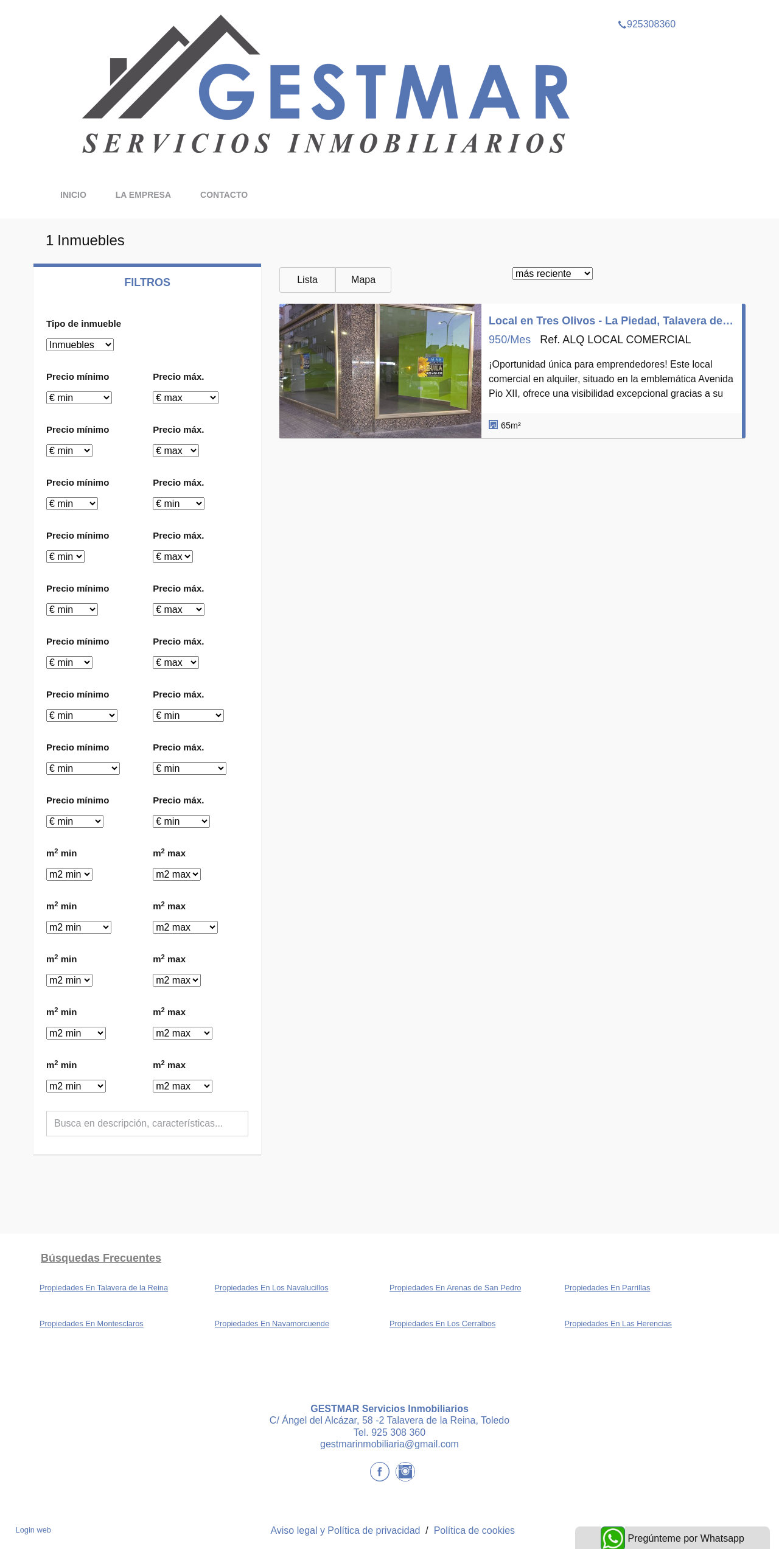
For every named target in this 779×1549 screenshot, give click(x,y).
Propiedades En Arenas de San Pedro (455, 1287)
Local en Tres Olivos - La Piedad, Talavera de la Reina (612, 321)
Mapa (363, 279)
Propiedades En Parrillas (608, 1287)
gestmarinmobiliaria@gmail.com (389, 1444)
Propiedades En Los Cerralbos (442, 1323)
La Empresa (143, 195)
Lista (307, 279)
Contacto (224, 195)
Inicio (73, 195)
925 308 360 (398, 1432)
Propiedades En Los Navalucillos (272, 1287)
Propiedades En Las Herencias (618, 1323)
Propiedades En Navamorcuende (272, 1323)
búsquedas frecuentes (101, 1258)
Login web (33, 1529)
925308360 (647, 8)
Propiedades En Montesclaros (92, 1323)
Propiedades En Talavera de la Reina (104, 1287)
